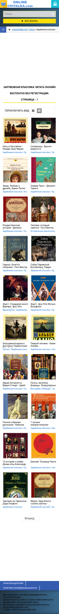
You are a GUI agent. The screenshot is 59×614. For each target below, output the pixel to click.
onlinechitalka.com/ (18, 4)
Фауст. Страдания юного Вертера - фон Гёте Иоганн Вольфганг (15, 305)
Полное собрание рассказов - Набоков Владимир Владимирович (13, 424)
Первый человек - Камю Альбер (43, 344)
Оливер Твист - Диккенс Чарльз (43, 187)
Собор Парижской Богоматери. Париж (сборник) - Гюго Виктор (43, 266)
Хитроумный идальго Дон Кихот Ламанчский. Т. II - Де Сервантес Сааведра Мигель (15, 345)
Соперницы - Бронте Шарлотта (41, 147)
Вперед (29, 518)
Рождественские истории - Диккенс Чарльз (12, 227)
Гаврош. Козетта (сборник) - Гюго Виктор (15, 265)
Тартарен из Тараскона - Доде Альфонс (15, 502)
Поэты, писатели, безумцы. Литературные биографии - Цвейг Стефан (43, 384)
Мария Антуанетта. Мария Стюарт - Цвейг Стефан (14, 384)
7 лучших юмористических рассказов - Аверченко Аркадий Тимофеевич (42, 424)
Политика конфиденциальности (20, 588)
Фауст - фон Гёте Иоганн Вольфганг (43, 305)
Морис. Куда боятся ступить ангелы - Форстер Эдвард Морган (43, 502)
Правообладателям (13, 583)
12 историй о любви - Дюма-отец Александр (14, 462)
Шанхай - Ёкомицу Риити (43, 461)
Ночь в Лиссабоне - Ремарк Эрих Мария (13, 147)
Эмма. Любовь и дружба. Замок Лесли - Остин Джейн (14, 187)
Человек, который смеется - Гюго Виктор (42, 226)
